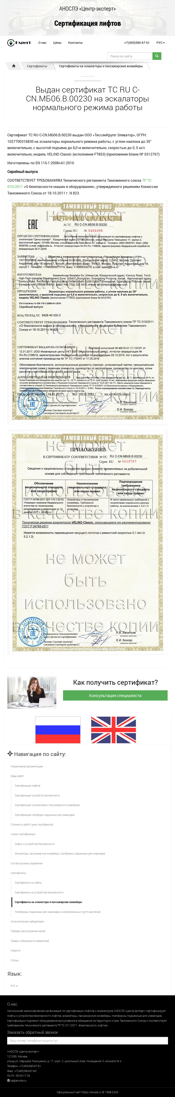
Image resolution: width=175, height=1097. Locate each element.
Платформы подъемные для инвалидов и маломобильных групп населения (58, 912)
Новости (15, 950)
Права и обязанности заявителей (30, 941)
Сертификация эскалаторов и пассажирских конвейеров (47, 805)
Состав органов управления (26, 863)
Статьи (15, 960)
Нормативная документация (27, 766)
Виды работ (17, 776)
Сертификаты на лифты (28, 882)
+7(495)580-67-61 (137, 42)
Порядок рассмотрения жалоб (28, 931)
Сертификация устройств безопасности (37, 795)
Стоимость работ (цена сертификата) (32, 824)
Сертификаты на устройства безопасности (39, 892)
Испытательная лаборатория (27, 921)
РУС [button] (160, 42)
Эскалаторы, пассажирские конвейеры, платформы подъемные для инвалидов (60, 853)
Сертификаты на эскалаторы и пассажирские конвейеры (101, 66)
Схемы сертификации (23, 834)
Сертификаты (37, 66)
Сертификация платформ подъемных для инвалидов (44, 815)
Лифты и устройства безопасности (35, 844)
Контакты (75, 42)
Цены (57, 42)
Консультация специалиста (115, 695)
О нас (42, 42)
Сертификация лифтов (87, 23)
